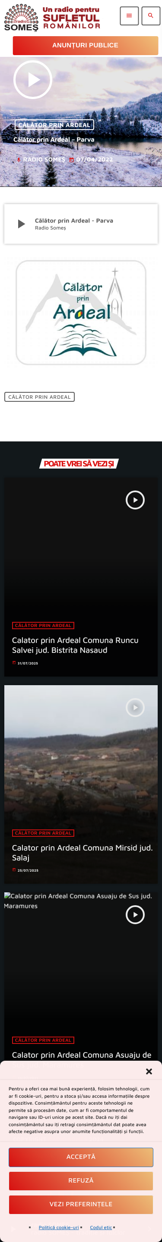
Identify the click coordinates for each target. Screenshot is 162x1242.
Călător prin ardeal (54, 124)
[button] (149, 1071)
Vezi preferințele (81, 1204)
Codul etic (101, 1227)
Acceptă (81, 1157)
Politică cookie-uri (59, 1227)
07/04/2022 (91, 159)
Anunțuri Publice (85, 45)
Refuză (81, 1180)
